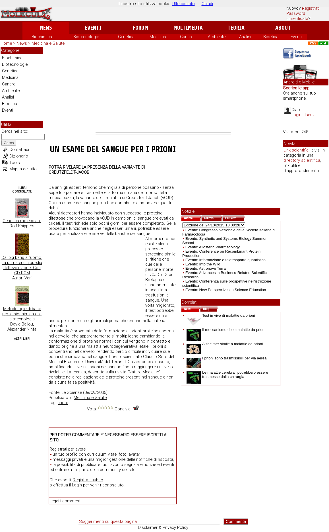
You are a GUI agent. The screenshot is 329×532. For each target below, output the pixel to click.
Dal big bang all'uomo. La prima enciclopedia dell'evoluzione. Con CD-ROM (21, 265)
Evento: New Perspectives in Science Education (225, 290)
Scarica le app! (296, 88)
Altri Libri (22, 339)
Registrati (311, 8)
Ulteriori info (183, 3)
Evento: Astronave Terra (205, 268)
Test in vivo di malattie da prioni (221, 315)
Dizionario (18, 156)
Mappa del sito (23, 168)
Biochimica (42, 36)
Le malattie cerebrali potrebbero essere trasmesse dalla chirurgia (227, 374)
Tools (14, 162)
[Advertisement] (163, 90)
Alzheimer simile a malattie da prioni (225, 344)
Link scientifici (296, 150)
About (283, 27)
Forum (140, 27)
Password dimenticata (297, 16)
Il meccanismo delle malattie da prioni (226, 330)
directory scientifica (302, 160)
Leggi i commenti (65, 501)
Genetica (126, 36)
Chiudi (207, 3)
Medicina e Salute (48, 43)
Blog (210, 308)
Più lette (235, 217)
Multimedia (188, 27)
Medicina (158, 36)
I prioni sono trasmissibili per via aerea (227, 358)
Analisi (245, 36)
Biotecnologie (86, 36)
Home (6, 43)
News (46, 27)
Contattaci (19, 149)
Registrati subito (88, 479)
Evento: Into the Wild (202, 264)
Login (77, 485)
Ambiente (216, 36)
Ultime (192, 217)
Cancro (187, 36)
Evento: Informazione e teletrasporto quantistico (225, 260)
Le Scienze (71, 392)
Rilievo (213, 217)
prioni (62, 402)
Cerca (9, 143)
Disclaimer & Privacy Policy (163, 527)
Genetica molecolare (22, 220)
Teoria (236, 27)
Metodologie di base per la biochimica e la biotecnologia (22, 314)
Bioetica (270, 36)
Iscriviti (311, 114)
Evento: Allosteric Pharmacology (212, 247)
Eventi (93, 27)
